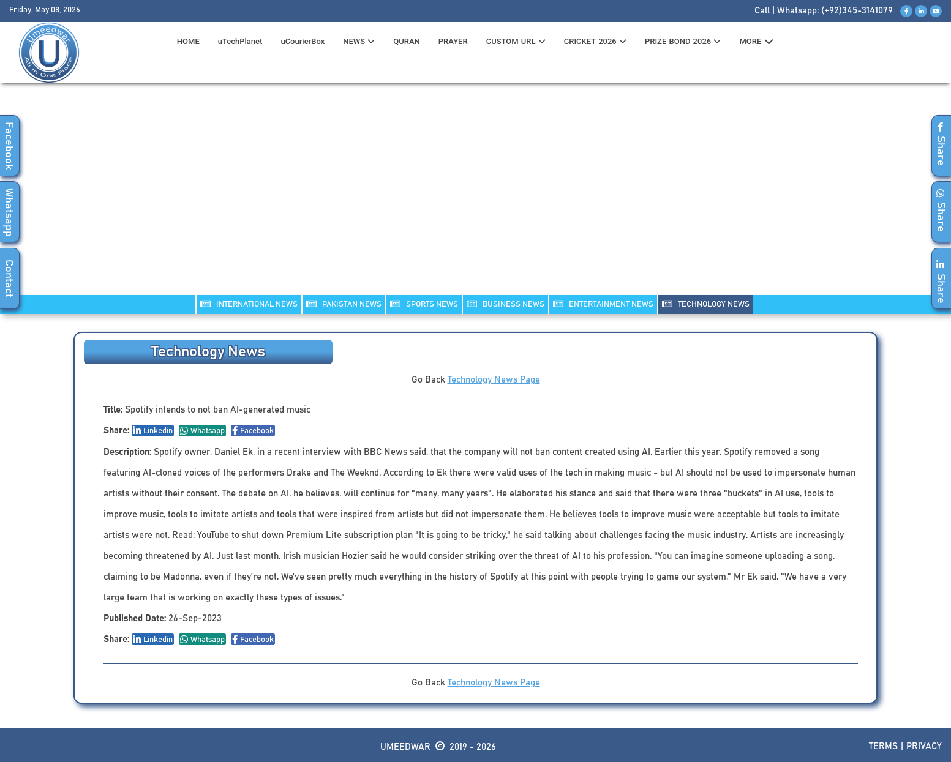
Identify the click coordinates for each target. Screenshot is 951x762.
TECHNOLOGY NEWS (706, 303)
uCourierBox (302, 41)
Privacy (924, 746)
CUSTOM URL (516, 41)
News (359, 41)
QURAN (406, 41)
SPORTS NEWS (424, 303)
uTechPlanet (240, 41)
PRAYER (453, 41)
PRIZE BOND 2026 (683, 41)
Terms (883, 746)
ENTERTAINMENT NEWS (603, 303)
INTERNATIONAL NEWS (249, 303)
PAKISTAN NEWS (344, 303)
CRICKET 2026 (595, 41)
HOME (188, 41)
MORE (756, 42)
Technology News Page (494, 379)
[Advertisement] (476, 196)
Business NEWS (505, 303)
